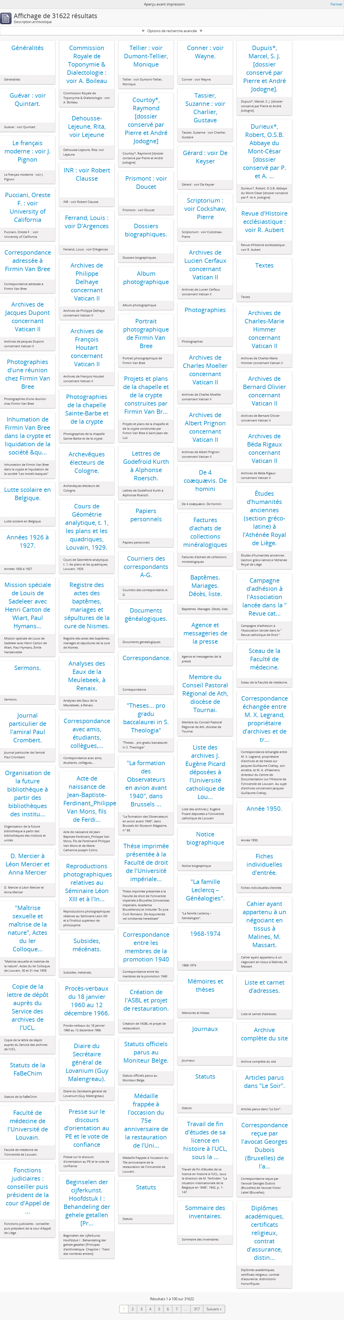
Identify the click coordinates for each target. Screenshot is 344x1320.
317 (197, 1309)
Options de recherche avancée (172, 30)
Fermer (336, 4)
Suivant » (214, 1309)
